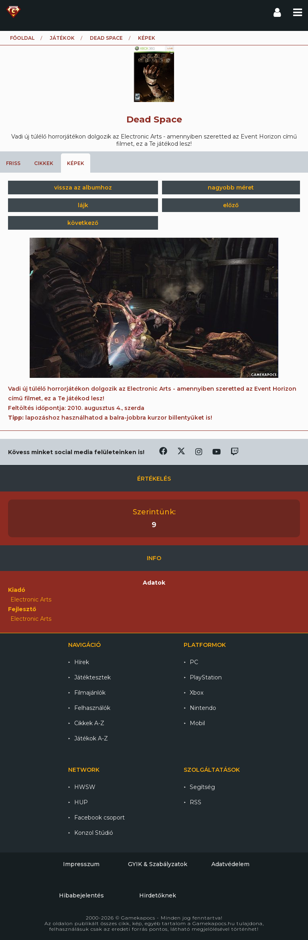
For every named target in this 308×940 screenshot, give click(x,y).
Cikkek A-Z (89, 723)
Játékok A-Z (91, 738)
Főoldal (22, 38)
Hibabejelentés (81, 895)
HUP (81, 802)
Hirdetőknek (157, 895)
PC (194, 662)
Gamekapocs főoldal (13, 12)
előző (231, 205)
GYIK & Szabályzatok (157, 864)
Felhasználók (92, 708)
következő (82, 222)
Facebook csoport (99, 817)
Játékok (62, 38)
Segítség (202, 787)
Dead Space (106, 38)
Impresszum (81, 864)
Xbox (196, 692)
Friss (13, 163)
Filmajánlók (89, 692)
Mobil (197, 723)
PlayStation (206, 677)
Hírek (81, 662)
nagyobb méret (231, 187)
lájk (83, 205)
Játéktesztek (92, 677)
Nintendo (203, 708)
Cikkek (43, 163)
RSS (195, 802)
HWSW (84, 787)
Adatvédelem (230, 864)
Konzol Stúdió (93, 832)
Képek (75, 163)
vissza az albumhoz (83, 187)
